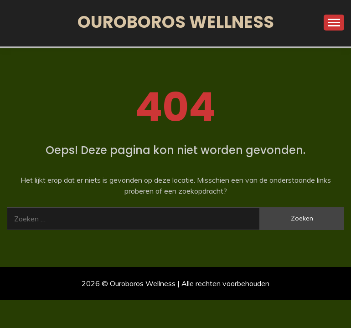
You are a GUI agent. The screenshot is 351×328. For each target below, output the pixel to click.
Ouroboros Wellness (175, 22)
